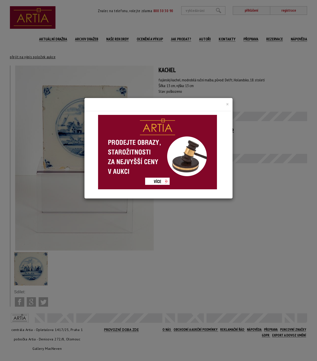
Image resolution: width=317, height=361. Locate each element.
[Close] (227, 104)
